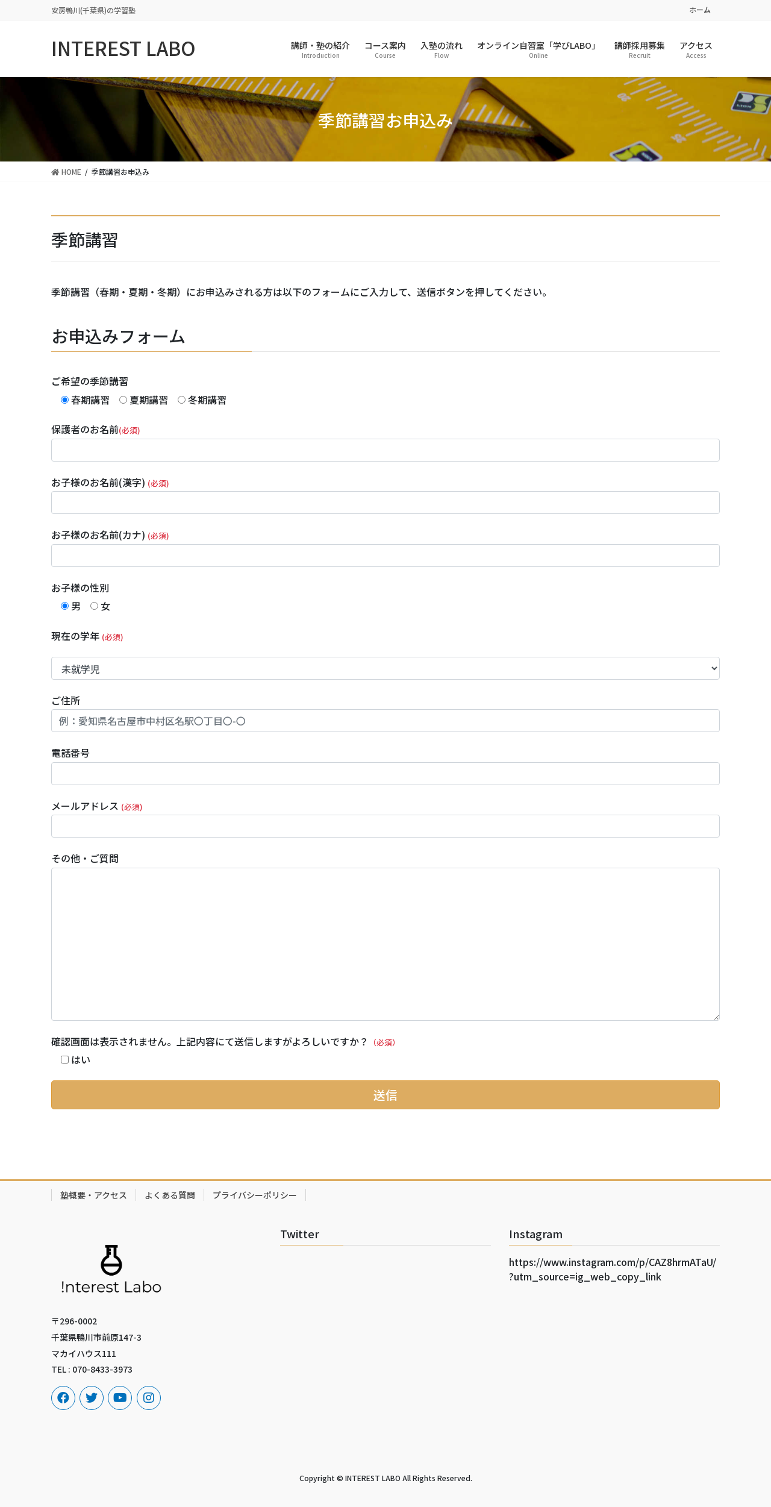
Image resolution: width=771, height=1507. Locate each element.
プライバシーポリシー (255, 1195)
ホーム (700, 9)
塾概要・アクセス (93, 1195)
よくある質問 (170, 1195)
